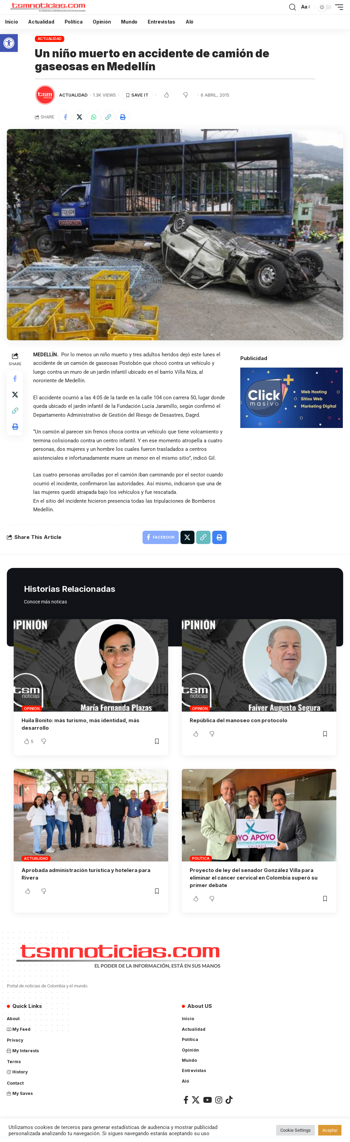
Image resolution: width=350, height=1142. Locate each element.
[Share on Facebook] (65, 117)
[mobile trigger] (337, 7)
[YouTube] (207, 1100)
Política (200, 858)
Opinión (31, 709)
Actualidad (50, 38)
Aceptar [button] (329, 1130)
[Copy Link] (109, 117)
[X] (195, 1100)
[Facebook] (186, 1100)
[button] (9, 43)
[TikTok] (229, 1100)
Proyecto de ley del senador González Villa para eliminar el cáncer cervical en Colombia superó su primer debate (255, 878)
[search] (292, 7)
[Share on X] (80, 117)
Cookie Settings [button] (295, 1130)
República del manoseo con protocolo (239, 721)
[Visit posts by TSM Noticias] (45, 95)
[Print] (124, 117)
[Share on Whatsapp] (95, 117)
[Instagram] (219, 1100)
